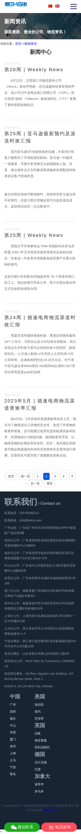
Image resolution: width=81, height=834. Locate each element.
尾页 (50, 483)
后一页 (35, 483)
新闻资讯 (31, 43)
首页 (18, 43)
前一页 (25, 476)
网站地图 (49, 810)
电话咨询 (63, 827)
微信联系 (25, 827)
